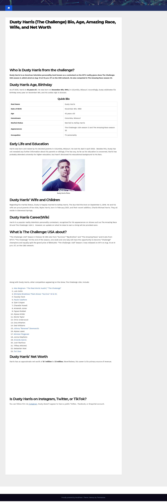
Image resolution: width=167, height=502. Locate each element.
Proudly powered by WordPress (72, 497)
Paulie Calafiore (20, 300)
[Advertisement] (64, 52)
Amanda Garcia (20, 340)
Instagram (33, 404)
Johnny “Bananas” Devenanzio (26, 328)
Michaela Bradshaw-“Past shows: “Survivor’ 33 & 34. (35, 294)
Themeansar (101, 497)
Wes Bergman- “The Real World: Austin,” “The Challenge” (37, 288)
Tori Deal (17, 351)
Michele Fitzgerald (21, 334)
